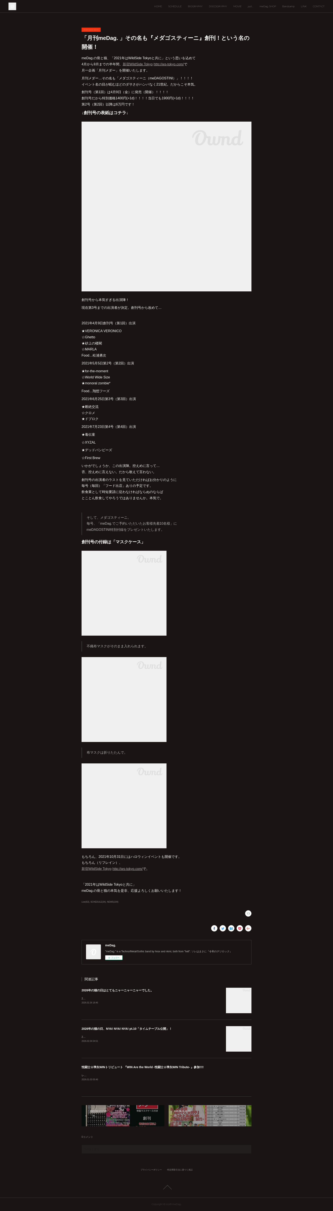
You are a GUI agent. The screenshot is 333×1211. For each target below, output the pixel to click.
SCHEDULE (175, 6)
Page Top (166, 1187)
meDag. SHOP (268, 6)
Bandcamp (288, 6)
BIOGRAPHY (195, 6)
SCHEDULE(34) (98, 902)
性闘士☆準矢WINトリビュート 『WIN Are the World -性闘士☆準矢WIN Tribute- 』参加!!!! (143, 1067)
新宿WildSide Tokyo (138, 64)
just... (250, 6)
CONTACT (319, 6)
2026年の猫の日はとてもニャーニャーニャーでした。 (118, 990)
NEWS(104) (112, 902)
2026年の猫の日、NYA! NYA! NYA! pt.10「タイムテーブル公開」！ (127, 1028)
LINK (303, 6)
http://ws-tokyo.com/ (169, 64)
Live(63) (85, 902)
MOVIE (237, 6)
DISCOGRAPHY (218, 6)
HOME (158, 6)
